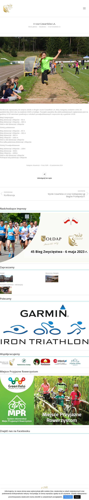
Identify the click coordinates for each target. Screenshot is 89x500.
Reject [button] (77, 497)
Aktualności (36, 165)
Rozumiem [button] (68, 497)
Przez (44, 165)
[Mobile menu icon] (84, 8)
